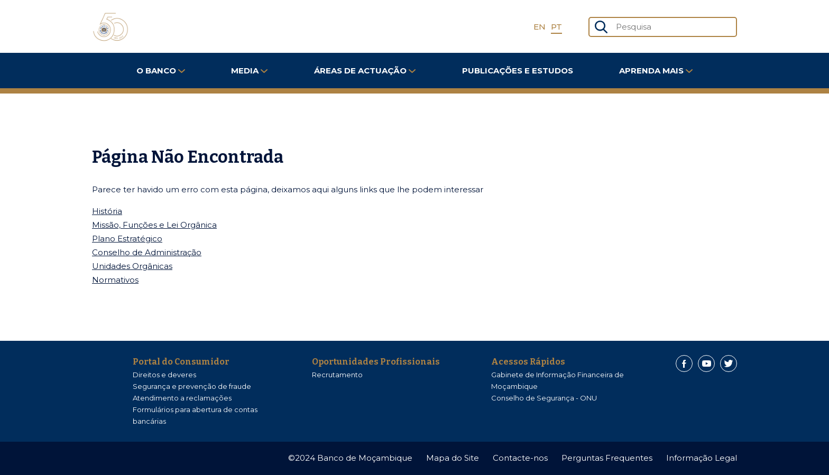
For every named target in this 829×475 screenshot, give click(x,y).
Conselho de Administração (146, 252)
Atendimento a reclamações (182, 398)
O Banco (160, 71)
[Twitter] (728, 363)
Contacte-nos (520, 458)
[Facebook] (684, 363)
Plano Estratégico (127, 239)
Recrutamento (337, 374)
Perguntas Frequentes (606, 458)
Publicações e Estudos (517, 71)
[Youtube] (706, 363)
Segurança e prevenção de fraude (192, 386)
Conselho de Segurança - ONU (544, 398)
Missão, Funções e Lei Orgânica (154, 225)
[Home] (110, 26)
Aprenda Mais (656, 71)
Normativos (115, 280)
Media (249, 71)
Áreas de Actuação (365, 71)
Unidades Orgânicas (132, 266)
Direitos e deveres (164, 374)
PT (556, 27)
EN (539, 27)
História (107, 211)
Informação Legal (701, 458)
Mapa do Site (452, 458)
